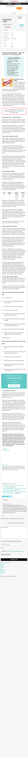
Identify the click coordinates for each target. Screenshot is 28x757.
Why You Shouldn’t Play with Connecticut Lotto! (12, 73)
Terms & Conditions (11, 551)
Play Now (19, 8)
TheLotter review (18, 111)
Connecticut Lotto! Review (12, 59)
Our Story (1, 563)
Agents (10, 3)
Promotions (2, 567)
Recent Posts (6, 450)
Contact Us (2, 573)
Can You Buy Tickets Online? (12, 68)
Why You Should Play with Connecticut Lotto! (12, 71)
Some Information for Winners (13, 67)
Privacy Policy (21, 551)
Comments (2, 572)
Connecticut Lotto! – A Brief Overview (12, 62)
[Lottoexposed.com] (14, 1)
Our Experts (2, 564)
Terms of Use (2, 569)
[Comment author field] (10, 544)
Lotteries (19, 3)
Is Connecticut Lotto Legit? (12, 75)
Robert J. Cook (4, 464)
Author (4, 448)
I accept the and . (13, 551)
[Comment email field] (10, 548)
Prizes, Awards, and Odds (12, 65)
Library (1, 566)
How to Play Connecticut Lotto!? (13, 63)
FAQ (0, 568)
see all (15, 483)
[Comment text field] (14, 533)
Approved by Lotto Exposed (5, 562)
